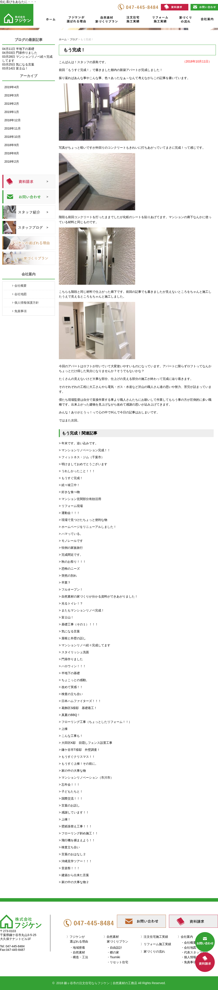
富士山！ (22, 68)
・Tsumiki (113, 957)
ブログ (20, 40)
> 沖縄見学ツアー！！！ (75, 861)
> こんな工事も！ (71, 735)
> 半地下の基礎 (69, 673)
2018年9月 (11, 145)
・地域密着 (77, 947)
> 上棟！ (65, 819)
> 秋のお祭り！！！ (72, 561)
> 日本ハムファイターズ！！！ (80, 701)
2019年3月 (11, 95)
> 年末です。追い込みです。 (78, 443)
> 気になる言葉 (69, 631)
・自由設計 (114, 947)
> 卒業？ (65, 582)
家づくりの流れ (184, 20)
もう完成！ (74, 49)
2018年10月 (12, 136)
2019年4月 (11, 87)
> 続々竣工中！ (69, 485)
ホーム (50, 20)
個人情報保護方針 (26, 302)
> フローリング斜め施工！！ (78, 833)
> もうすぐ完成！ (71, 478)
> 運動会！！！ (69, 513)
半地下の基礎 (25, 49)
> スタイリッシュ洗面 (74, 652)
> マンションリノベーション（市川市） (86, 777)
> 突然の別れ (68, 575)
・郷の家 (113, 952)
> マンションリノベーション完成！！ (84, 450)
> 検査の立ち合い (71, 694)
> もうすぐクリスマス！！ (77, 756)
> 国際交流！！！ (71, 798)
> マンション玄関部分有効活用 (80, 499)
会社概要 (20, 285)
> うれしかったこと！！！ (77, 471)
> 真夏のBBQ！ (69, 715)
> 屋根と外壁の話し (72, 638)
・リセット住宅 (117, 962)
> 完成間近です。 (71, 554)
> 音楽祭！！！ (69, 868)
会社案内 (207, 20)
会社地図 (20, 294)
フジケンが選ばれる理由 (74, 20)
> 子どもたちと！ (71, 791)
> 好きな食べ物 (69, 492)
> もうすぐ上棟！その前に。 (78, 763)
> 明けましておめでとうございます (83, 464)
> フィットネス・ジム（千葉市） (81, 457)
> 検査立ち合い (69, 847)
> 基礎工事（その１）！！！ (78, 624)
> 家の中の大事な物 (72, 770)
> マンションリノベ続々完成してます (84, 645)
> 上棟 (63, 729)
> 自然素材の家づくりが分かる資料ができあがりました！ (98, 596)
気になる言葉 (25, 64)
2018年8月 (11, 153)
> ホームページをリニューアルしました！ (87, 527)
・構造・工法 (79, 957)
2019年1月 (11, 112)
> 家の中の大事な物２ (74, 882)
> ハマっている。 (71, 533)
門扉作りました (26, 52)
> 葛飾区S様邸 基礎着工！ (78, 708)
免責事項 (20, 311)
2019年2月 (11, 103)
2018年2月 (11, 161)
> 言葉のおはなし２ (72, 854)
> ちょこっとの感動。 (74, 680)
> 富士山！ (66, 617)
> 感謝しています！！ (74, 812)
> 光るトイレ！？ (71, 603)
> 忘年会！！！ (69, 784)
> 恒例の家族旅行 (71, 547)
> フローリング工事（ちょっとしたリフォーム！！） (95, 722)
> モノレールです (71, 540)
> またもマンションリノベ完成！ (81, 610)
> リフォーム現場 (71, 506)
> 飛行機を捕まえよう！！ (77, 840)
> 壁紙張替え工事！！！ (75, 826)
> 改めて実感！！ (71, 687)
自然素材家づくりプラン (107, 20)
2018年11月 (12, 128)
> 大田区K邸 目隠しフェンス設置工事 (85, 742)
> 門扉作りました (71, 659)
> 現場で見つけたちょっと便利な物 (83, 520)
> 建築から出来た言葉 (74, 875)
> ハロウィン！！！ (72, 666)
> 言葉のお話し (69, 805)
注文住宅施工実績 (134, 20)
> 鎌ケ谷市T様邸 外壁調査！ (79, 749)
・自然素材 (77, 952)
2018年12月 (12, 120)
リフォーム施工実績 (159, 20)
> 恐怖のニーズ (69, 568)
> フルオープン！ (71, 589)
